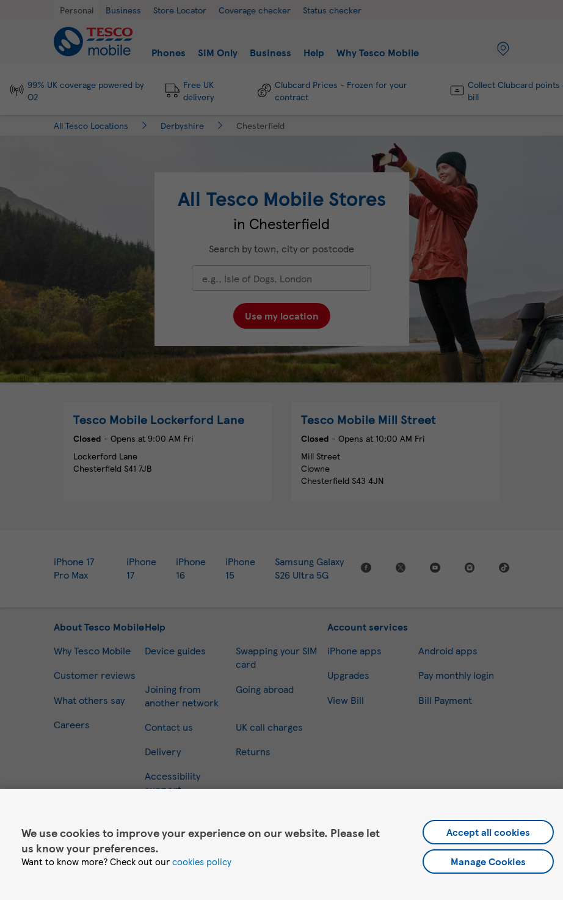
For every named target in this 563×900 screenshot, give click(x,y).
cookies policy (201, 861)
